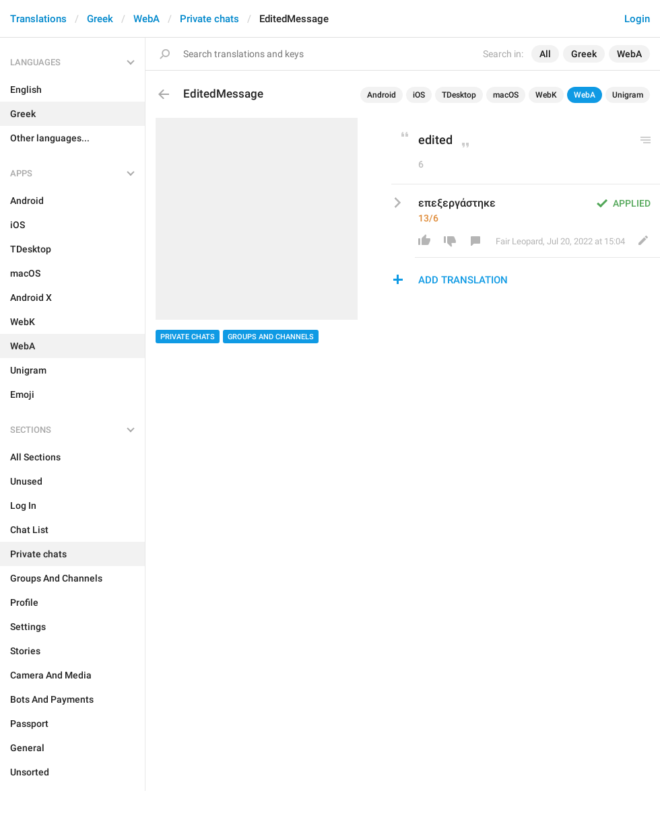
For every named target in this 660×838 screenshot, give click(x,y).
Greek (100, 19)
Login (637, 19)
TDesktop (459, 95)
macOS (506, 95)
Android (381, 95)
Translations (38, 19)
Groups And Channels (271, 337)
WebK (546, 95)
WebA (146, 19)
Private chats (209, 19)
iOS (419, 95)
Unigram (627, 95)
